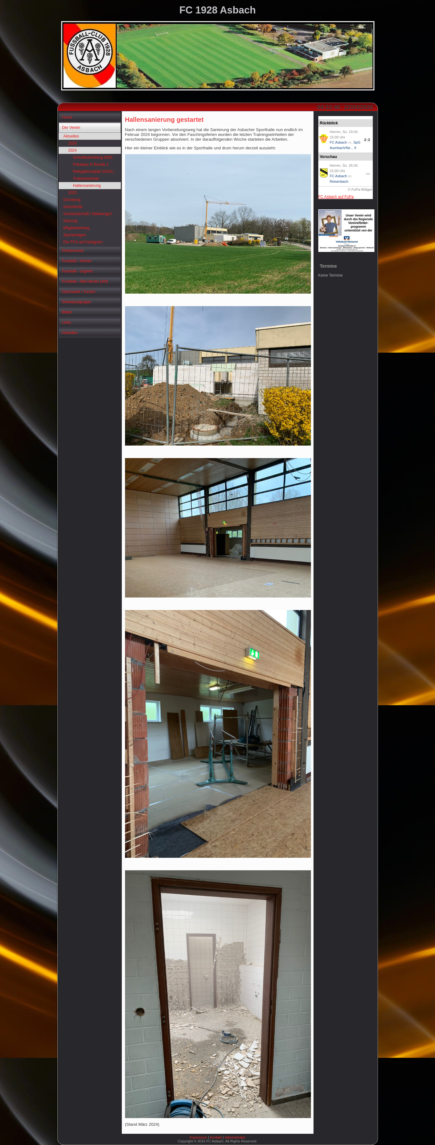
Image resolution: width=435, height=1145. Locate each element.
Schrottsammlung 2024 (93, 157)
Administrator (235, 1137)
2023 (72, 192)
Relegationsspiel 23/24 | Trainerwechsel (93, 175)
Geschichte (73, 207)
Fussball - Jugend (77, 271)
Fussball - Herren (77, 261)
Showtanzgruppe (76, 302)
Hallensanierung (87, 185)
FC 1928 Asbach (218, 10)
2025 (72, 143)
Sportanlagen (74, 235)
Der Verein (71, 127)
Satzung (70, 221)
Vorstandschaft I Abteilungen (87, 214)
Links (66, 322)
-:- (368, 173)
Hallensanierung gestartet (164, 119)
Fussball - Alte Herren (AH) (85, 281)
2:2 (367, 140)
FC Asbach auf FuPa (336, 197)
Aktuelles (71, 136)
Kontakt (216, 1137)
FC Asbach (338, 142)
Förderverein (73, 250)
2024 (72, 150)
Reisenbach (339, 181)
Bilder (67, 312)
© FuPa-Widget (360, 189)
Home (67, 117)
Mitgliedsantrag (76, 228)
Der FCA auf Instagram (83, 242)
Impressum (198, 1137)
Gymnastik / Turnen (79, 291)
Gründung (71, 199)
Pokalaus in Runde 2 (91, 164)
